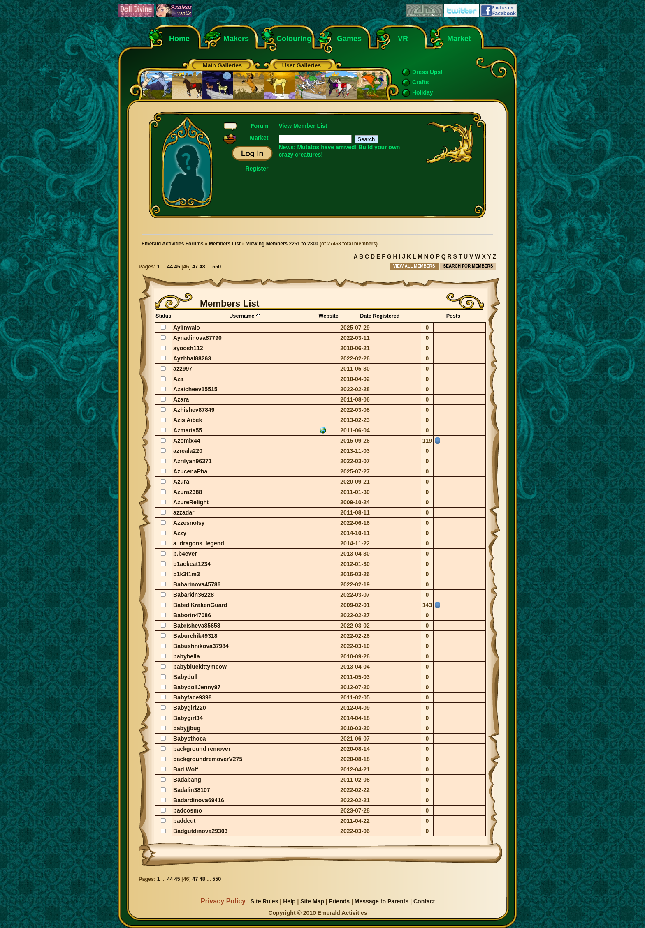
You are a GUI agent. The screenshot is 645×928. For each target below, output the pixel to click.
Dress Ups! (427, 72)
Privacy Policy (223, 901)
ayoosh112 (188, 348)
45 (177, 267)
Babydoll (185, 677)
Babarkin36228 (193, 594)
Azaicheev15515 (195, 389)
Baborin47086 (192, 615)
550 (216, 267)
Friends (339, 901)
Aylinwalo (186, 327)
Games (349, 39)
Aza (178, 379)
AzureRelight (191, 502)
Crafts (420, 82)
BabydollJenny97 (196, 687)
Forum (260, 125)
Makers (236, 39)
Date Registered (379, 316)
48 (202, 267)
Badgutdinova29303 (200, 831)
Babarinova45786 (196, 584)
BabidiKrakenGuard (200, 605)
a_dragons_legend (198, 543)
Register (256, 168)
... (164, 267)
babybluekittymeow (200, 666)
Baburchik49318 (195, 636)
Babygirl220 (189, 707)
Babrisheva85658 (196, 625)
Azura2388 (187, 492)
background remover (201, 749)
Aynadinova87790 (197, 338)
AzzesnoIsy (188, 522)
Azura (181, 481)
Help (289, 901)
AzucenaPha (190, 471)
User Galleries (301, 65)
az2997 (182, 368)
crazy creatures (300, 154)
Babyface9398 (192, 697)
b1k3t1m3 (186, 574)
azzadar (183, 512)
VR (401, 39)
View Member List (303, 125)
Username (245, 316)
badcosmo (187, 810)
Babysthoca (189, 738)
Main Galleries (222, 65)
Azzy (179, 533)
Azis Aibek (187, 420)
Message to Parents (382, 901)
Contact (424, 901)
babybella (186, 656)
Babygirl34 (188, 718)
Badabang (187, 779)
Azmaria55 (187, 430)
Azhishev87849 (193, 409)
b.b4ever (185, 553)
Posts (453, 316)
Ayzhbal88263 (192, 358)
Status (163, 316)
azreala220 (187, 451)
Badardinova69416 (198, 800)
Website (328, 316)
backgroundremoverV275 (207, 759)
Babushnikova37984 (201, 646)
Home (179, 39)
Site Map (312, 901)
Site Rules (264, 901)
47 (195, 267)
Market (459, 39)
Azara (181, 399)
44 (170, 267)
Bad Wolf (185, 769)
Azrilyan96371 (192, 461)
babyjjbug (186, 728)
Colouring (293, 39)
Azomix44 (186, 440)
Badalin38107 (191, 790)
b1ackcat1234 (192, 564)
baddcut (184, 820)
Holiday (422, 92)
